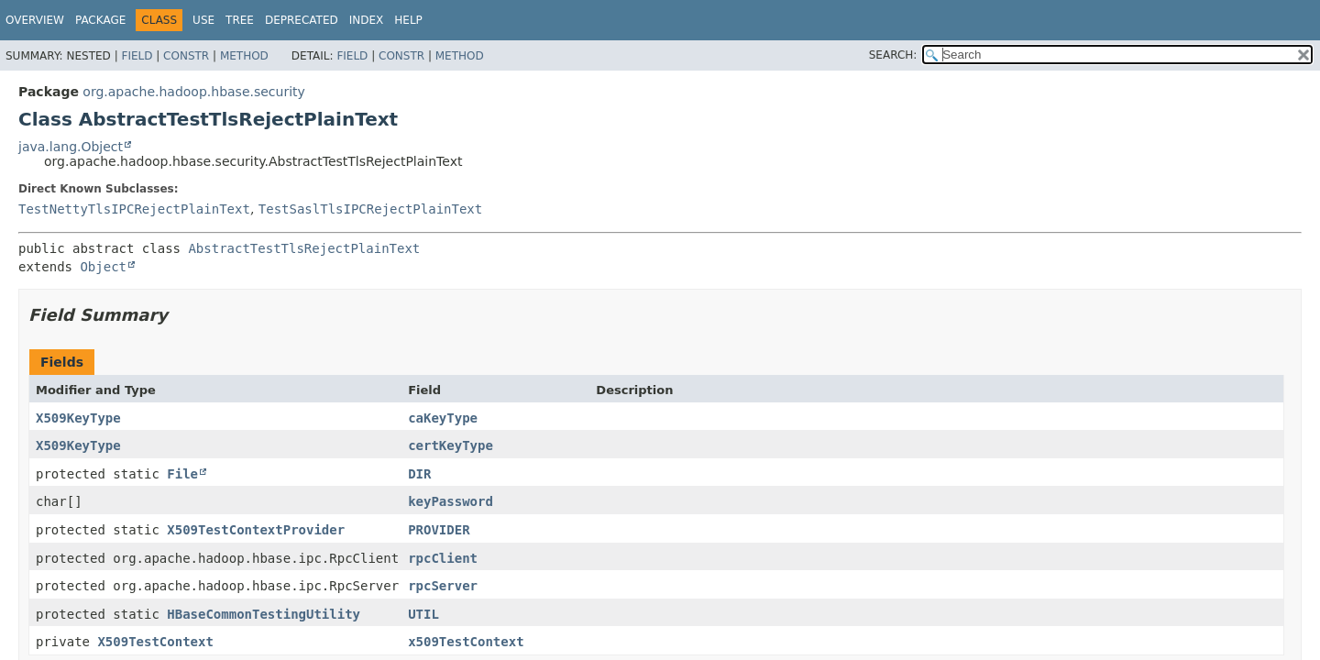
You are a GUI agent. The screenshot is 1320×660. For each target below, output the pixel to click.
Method (244, 56)
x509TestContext (465, 641)
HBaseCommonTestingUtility (263, 614)
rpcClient (443, 558)
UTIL (423, 614)
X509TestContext (155, 641)
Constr (186, 56)
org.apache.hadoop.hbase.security (193, 91)
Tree (240, 20)
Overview (35, 20)
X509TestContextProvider (256, 529)
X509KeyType (78, 418)
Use (203, 20)
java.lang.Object (70, 146)
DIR (419, 474)
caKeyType (443, 418)
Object (103, 266)
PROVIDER (438, 529)
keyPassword (450, 501)
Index (366, 20)
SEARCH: (893, 55)
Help (408, 20)
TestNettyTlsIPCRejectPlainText (134, 209)
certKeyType (450, 445)
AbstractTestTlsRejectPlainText (304, 248)
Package (100, 20)
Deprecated (301, 20)
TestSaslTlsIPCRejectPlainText (370, 209)
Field (136, 56)
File (182, 474)
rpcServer (443, 585)
